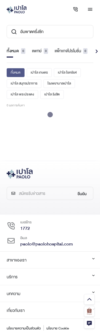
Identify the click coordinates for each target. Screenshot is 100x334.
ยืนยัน (82, 194)
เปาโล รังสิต (52, 94)
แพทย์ (40, 50)
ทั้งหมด (16, 50)
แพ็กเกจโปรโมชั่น (71, 50)
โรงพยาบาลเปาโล (59, 83)
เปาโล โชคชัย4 (67, 72)
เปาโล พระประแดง (22, 94)
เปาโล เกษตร (39, 72)
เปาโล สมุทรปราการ (24, 83)
